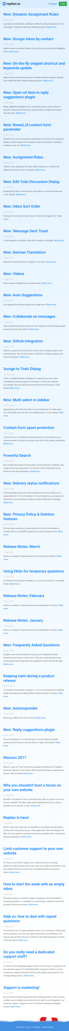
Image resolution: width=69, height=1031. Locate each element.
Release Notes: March (21, 546)
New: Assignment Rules (23, 157)
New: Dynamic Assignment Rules (31, 14)
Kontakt (20, 1027)
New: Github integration (23, 341)
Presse (36, 1027)
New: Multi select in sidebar (26, 400)
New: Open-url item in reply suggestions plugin (26, 94)
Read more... (51, 27)
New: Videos (13, 274)
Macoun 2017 (14, 757)
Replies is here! (16, 817)
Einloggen (53, 4)
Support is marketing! (21, 987)
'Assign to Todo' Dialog (22, 369)
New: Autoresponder (20, 708)
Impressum (47, 1027)
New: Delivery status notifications (31, 483)
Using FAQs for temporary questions (33, 571)
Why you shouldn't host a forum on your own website (32, 787)
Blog (28, 1027)
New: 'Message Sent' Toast (25, 231)
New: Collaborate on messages (29, 316)
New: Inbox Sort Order (21, 206)
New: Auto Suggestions (22, 295)
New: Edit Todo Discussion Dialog (31, 181)
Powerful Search (17, 455)
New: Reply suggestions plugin (29, 729)
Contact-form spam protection (28, 427)
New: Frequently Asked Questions (31, 645)
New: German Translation (24, 252)
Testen (63, 4)
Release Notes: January (23, 620)
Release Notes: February (23, 596)
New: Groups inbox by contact (28, 39)
